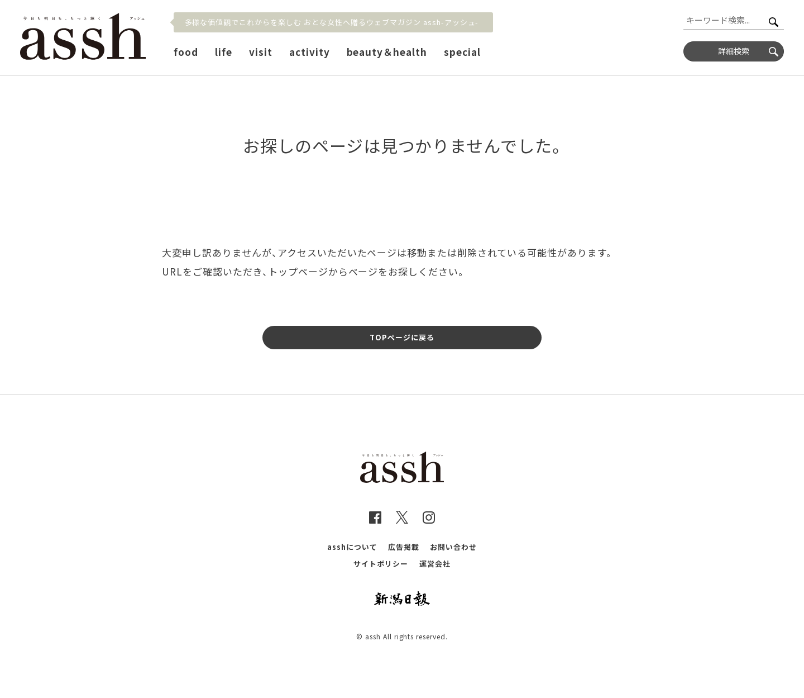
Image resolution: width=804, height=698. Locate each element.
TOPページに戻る (402, 337)
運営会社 (435, 563)
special (462, 52)
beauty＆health (387, 52)
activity (309, 52)
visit (260, 52)
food (186, 52)
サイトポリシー (380, 563)
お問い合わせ (453, 547)
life (223, 52)
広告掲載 (403, 547)
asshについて (352, 547)
